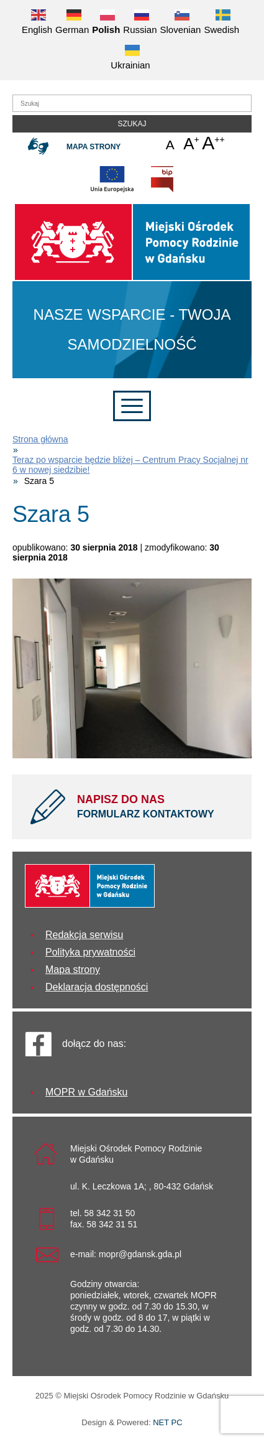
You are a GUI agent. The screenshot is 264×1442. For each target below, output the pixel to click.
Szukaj (131, 123)
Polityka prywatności (90, 952)
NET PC (167, 1424)
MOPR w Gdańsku (86, 1092)
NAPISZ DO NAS (155, 807)
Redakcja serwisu (84, 934)
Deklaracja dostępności (96, 987)
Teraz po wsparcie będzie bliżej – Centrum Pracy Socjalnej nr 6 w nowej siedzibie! (130, 465)
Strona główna (40, 439)
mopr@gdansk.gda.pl (140, 1254)
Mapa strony (93, 146)
